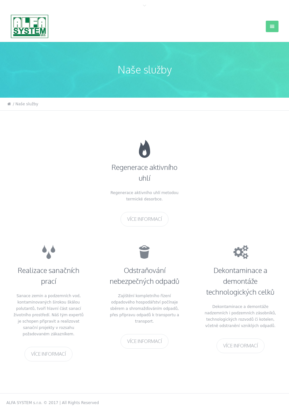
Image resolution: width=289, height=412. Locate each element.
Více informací (144, 219)
